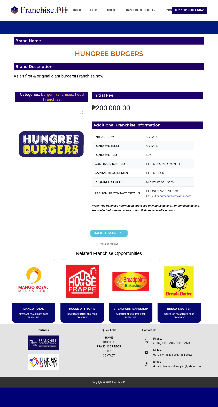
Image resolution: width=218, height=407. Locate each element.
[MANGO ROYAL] (33, 281)
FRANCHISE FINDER (68, 10)
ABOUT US (109, 342)
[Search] (167, 10)
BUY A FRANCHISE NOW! (189, 10)
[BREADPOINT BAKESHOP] (130, 281)
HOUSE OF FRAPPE (82, 308)
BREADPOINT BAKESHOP (131, 308)
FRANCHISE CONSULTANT (141, 10)
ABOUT (110, 10)
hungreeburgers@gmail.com (178, 195)
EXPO (93, 10)
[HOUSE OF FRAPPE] (82, 281)
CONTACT (109, 355)
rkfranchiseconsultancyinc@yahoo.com (177, 366)
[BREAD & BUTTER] (179, 281)
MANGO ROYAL (33, 308)
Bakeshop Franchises (127, 314)
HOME (43, 10)
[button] (81, 112)
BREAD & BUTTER (179, 308)
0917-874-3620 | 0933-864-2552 (172, 354)
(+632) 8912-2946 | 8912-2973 (171, 343)
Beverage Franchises (30, 314)
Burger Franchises (57, 94)
